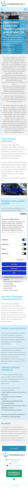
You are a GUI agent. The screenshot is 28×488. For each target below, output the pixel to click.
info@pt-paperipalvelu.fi (14, 465)
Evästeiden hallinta (14, 486)
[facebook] (14, 479)
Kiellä (13, 273)
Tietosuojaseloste (14, 467)
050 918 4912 (14, 463)
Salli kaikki (14, 264)
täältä (24, 440)
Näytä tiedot (20, 259)
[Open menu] (25, 9)
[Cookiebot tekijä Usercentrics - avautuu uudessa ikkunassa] (20, 214)
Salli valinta (14, 268)
